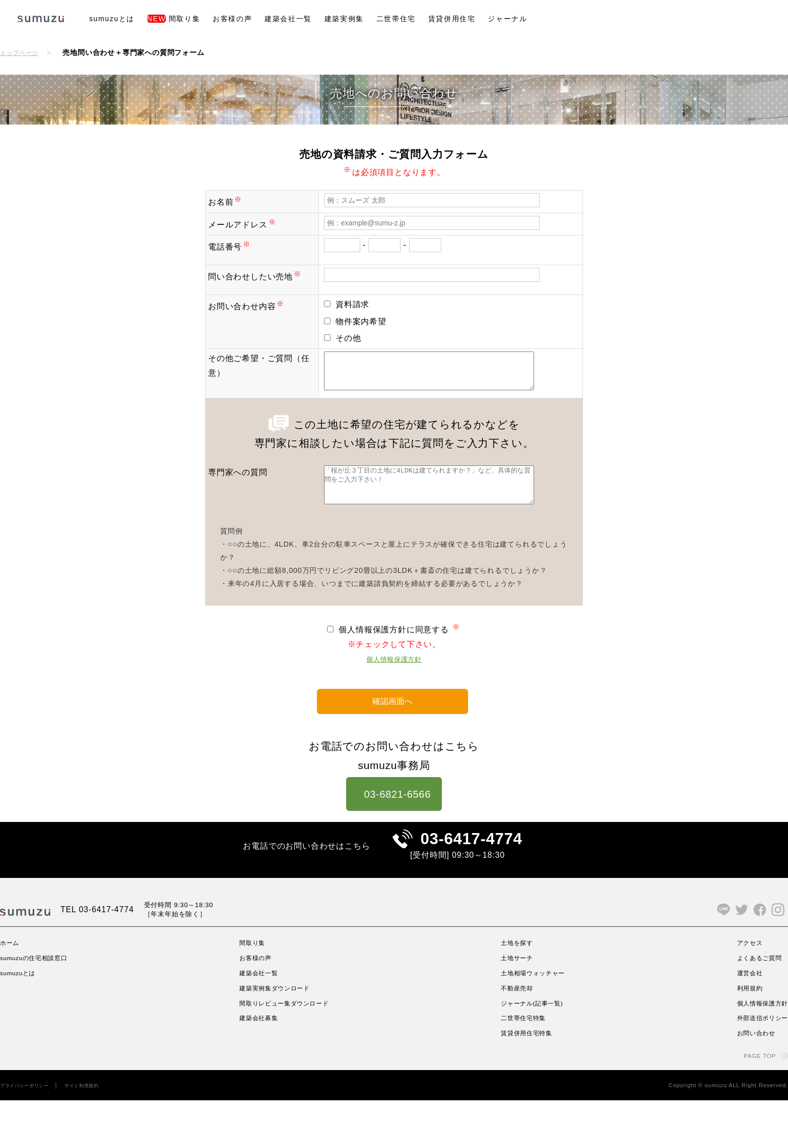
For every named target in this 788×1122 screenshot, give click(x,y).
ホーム (11, 964)
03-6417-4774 (471, 855)
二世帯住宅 (396, 19)
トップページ (22, 52)
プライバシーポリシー (29, 1107)
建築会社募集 (258, 1039)
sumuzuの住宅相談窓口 (40, 979)
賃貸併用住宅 (452, 19)
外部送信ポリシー (758, 1039)
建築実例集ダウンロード (277, 1010)
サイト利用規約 (96, 1107)
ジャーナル (507, 19)
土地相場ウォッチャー (534, 994)
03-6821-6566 (394, 806)
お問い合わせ (751, 1054)
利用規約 (743, 1010)
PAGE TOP (756, 1077)
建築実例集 (344, 19)
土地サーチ (516, 979)
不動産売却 (516, 1010)
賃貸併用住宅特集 (527, 1054)
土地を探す (516, 964)
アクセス (743, 964)
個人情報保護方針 (394, 674)
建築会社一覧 (288, 19)
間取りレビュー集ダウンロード (288, 1024)
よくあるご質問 (755, 979)
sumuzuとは (112, 19)
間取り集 (173, 19)
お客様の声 (232, 19)
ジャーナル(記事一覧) (533, 1024)
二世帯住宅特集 (523, 1039)
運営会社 (743, 994)
